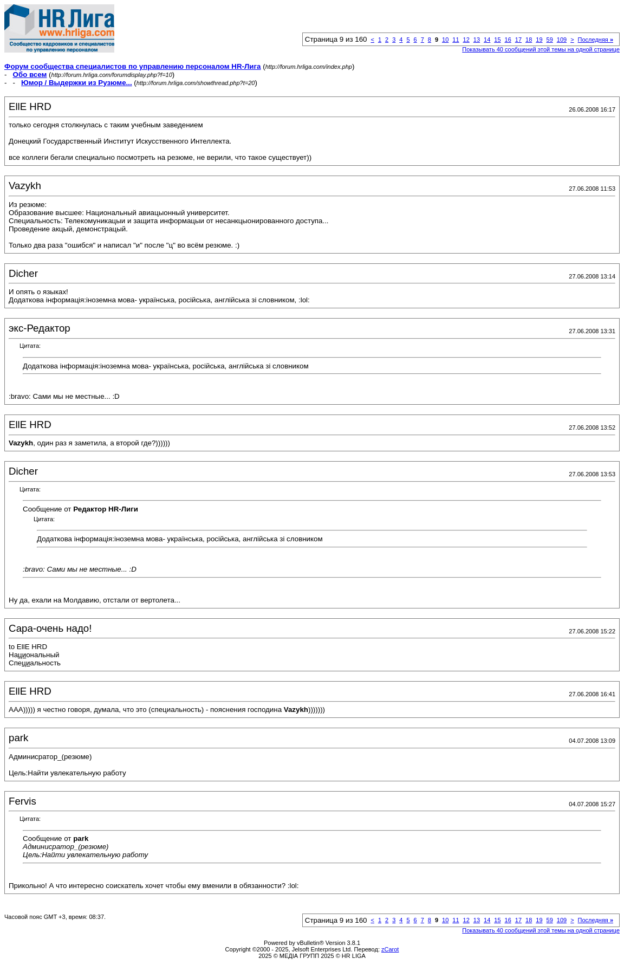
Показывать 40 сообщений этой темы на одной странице (541, 49)
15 (497, 39)
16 (508, 39)
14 (487, 39)
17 (518, 39)
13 (476, 39)
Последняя (595, 39)
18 (528, 39)
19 (539, 39)
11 (455, 39)
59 (550, 39)
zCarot (390, 949)
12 (466, 39)
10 (445, 39)
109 (562, 39)
